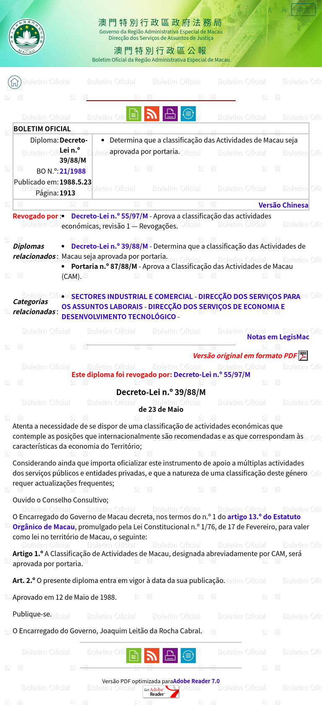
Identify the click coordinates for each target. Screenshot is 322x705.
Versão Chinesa (284, 205)
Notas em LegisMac (278, 336)
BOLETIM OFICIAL (42, 128)
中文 (303, 10)
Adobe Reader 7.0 (196, 681)
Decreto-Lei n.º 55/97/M (109, 216)
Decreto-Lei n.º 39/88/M (109, 246)
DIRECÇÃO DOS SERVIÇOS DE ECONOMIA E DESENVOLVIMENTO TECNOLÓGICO (173, 311)
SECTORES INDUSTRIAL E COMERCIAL (132, 296)
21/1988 (73, 171)
